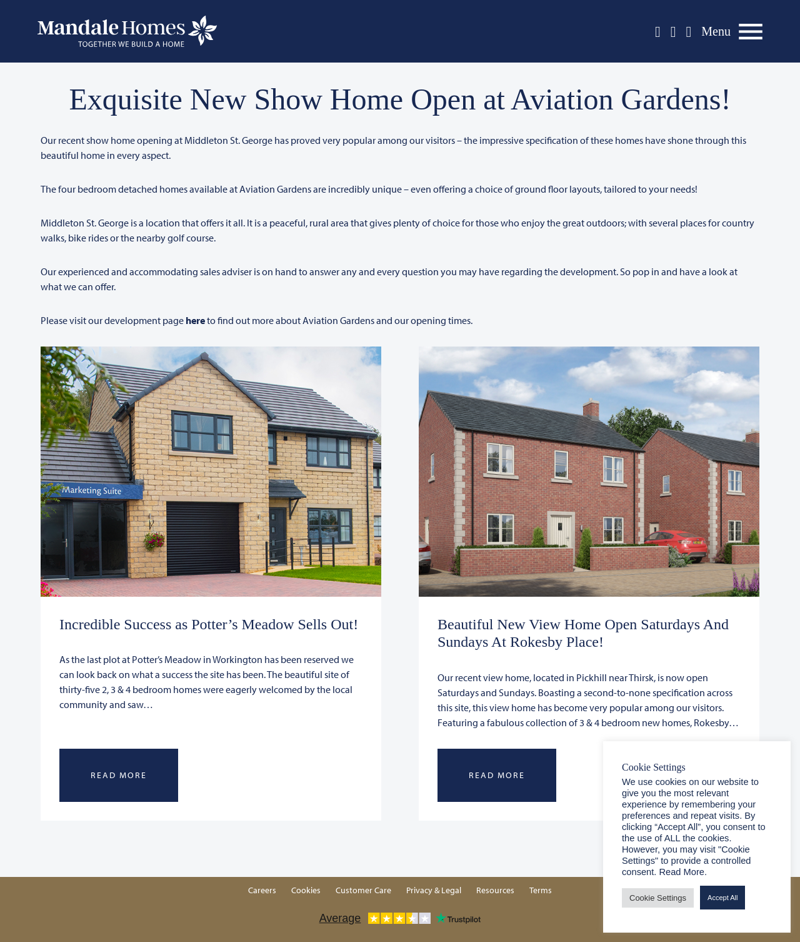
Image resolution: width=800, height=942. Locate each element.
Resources (495, 890)
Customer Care (363, 890)
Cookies (306, 890)
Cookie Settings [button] (657, 898)
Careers (262, 890)
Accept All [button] (723, 897)
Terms (540, 890)
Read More (119, 775)
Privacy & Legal (433, 890)
